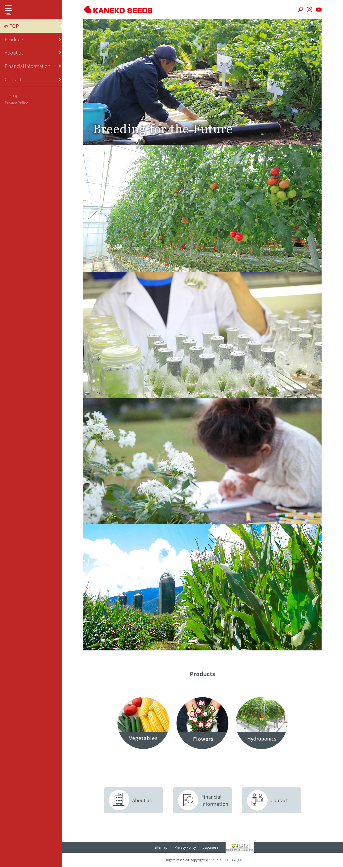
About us (14, 52)
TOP (14, 25)
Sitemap (160, 847)
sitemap (11, 95)
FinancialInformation (214, 800)
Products (14, 39)
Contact (13, 79)
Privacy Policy (16, 103)
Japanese (210, 847)
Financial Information (27, 65)
